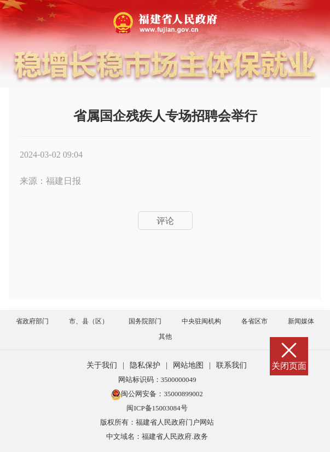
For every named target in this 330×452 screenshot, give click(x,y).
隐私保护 (145, 365)
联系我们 (231, 365)
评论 (165, 220)
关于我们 (101, 365)
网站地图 (188, 365)
